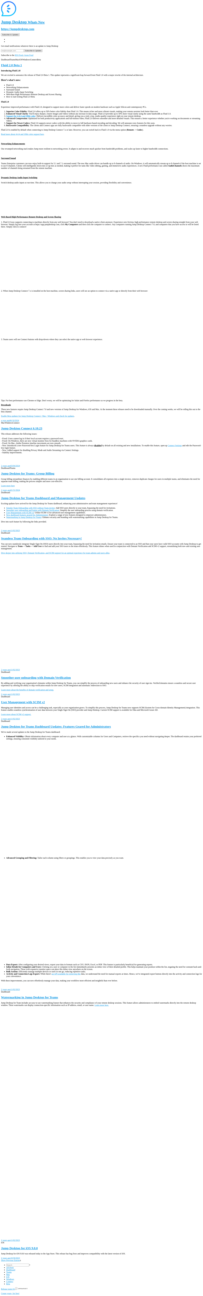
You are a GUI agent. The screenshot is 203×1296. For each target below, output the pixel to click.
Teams (9, 1272)
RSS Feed (19, 55)
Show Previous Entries (11, 1260)
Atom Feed (28, 55)
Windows (10, 1279)
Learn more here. (102, 1005)
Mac (8, 1274)
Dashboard (10, 1270)
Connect (9, 1281)
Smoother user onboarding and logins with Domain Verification (32, 510)
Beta (8, 1284)
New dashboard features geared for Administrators (27, 515)
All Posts (10, 1267)
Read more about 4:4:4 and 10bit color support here (22, 134)
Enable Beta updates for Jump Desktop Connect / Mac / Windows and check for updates (37, 416)
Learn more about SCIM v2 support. (16, 714)
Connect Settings (175, 445)
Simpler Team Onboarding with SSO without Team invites (30, 508)
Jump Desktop (23, 22)
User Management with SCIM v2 (20, 512)
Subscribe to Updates (10, 35)
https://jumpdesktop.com (17, 29)
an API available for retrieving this (66, 974)
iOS (7, 1277)
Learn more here (8, 486)
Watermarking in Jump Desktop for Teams (23, 517)
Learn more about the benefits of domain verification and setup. (27, 690)
